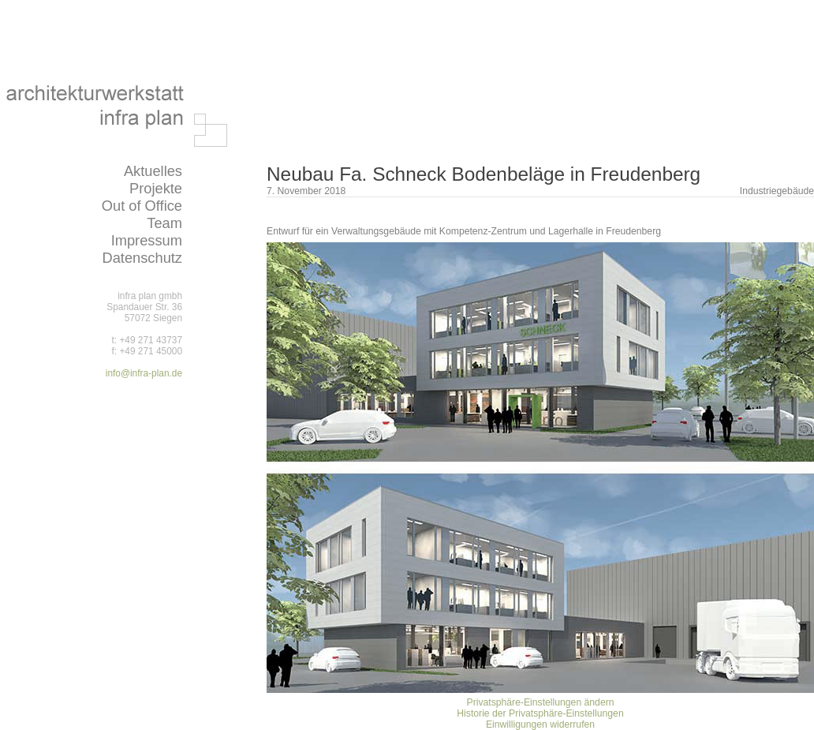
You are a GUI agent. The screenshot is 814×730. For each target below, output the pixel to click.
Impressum (146, 240)
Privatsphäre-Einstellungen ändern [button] (540, 702)
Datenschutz (142, 257)
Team (164, 223)
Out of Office (142, 205)
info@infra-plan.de (144, 373)
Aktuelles (153, 171)
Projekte (155, 188)
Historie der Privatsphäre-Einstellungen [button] (540, 713)
